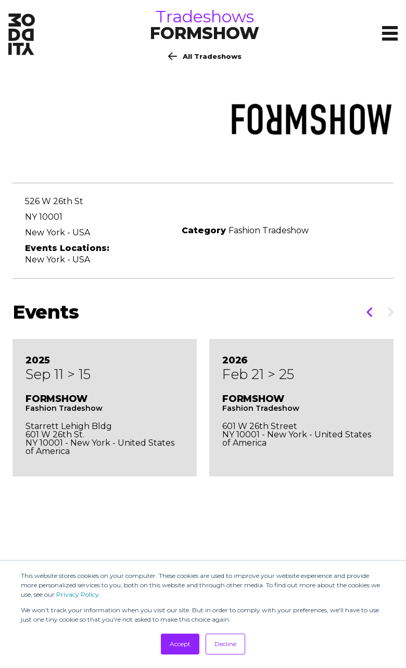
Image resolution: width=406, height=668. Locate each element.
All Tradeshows (205, 56)
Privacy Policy (77, 594)
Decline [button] (225, 644)
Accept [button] (180, 644)
